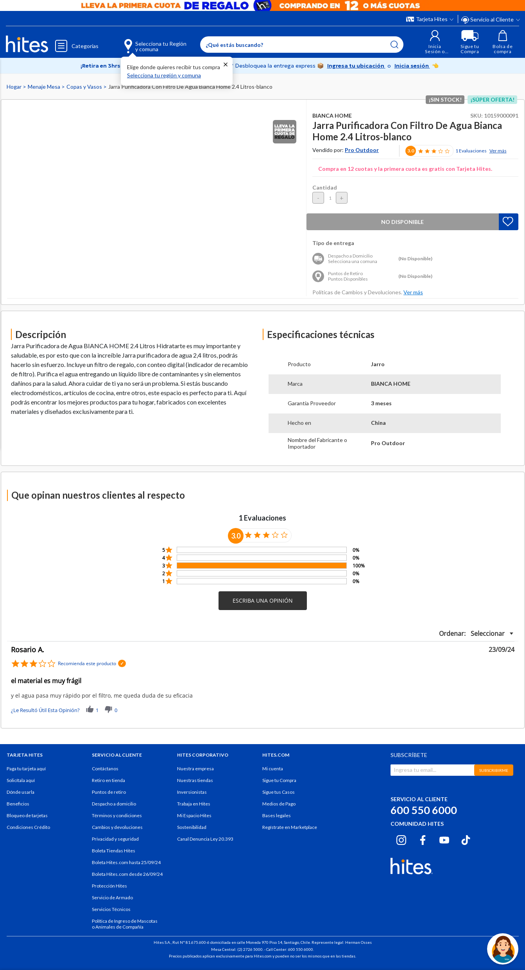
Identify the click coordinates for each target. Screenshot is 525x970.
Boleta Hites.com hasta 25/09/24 (126, 862)
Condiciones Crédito (28, 827)
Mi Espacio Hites (194, 815)
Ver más (498, 151)
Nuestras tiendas (195, 780)
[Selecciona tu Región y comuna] (144, 42)
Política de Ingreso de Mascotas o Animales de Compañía (125, 924)
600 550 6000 (424, 810)
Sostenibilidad (191, 827)
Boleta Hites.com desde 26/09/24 (127, 874)
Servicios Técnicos (111, 909)
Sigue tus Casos (278, 792)
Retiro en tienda (108, 780)
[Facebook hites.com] (423, 838)
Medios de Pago (279, 804)
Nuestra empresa (195, 768)
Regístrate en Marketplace (289, 827)
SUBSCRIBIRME (493, 770)
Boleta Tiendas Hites (113, 851)
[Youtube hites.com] (444, 838)
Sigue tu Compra (279, 780)
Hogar (15, 86)
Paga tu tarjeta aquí (26, 768)
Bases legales (276, 815)
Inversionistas (192, 792)
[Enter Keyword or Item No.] (301, 44)
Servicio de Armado (112, 897)
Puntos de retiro (109, 792)
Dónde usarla (20, 792)
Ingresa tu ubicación (356, 65)
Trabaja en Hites (193, 804)
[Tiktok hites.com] (466, 838)
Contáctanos (105, 768)
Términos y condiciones (117, 815)
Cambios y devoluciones (117, 827)
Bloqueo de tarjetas (27, 815)
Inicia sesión (412, 65)
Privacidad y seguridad (115, 839)
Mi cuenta (272, 768)
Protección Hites (109, 886)
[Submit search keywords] (394, 44)
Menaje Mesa (44, 86)
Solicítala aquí (21, 780)
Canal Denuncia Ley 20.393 (205, 839)
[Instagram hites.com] (401, 838)
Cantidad (324, 187)
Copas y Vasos (84, 86)
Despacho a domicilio (114, 804)
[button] (435, 42)
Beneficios (18, 804)
